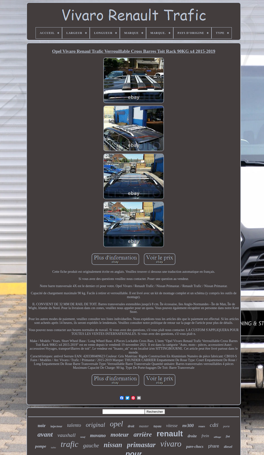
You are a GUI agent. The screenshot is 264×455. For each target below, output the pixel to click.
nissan (113, 445)
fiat (228, 436)
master (144, 426)
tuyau (157, 426)
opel (116, 423)
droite (192, 436)
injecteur (56, 426)
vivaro (170, 444)
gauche (91, 446)
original (95, 425)
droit (131, 426)
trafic (69, 444)
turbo (53, 447)
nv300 (188, 425)
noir (42, 425)
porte (226, 426)
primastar (141, 445)
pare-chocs (194, 446)
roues (202, 426)
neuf (82, 436)
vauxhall (67, 435)
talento (74, 425)
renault (170, 433)
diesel (228, 447)
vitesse (172, 425)
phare (213, 446)
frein (205, 436)
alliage (217, 436)
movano (98, 435)
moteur (120, 434)
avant (45, 434)
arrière (142, 434)
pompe (40, 446)
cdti (214, 425)
